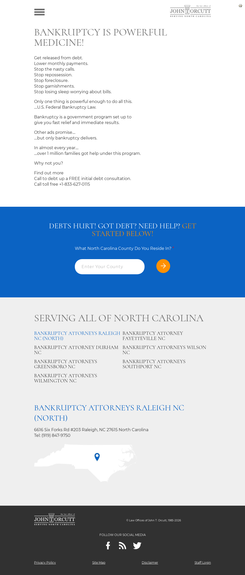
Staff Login (203, 562)
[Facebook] (108, 545)
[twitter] (137, 545)
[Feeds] (122, 545)
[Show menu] (39, 11)
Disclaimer (150, 562)
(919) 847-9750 (56, 435)
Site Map (98, 562)
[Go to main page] (190, 11)
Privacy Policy (45, 562)
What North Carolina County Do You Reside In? (124, 248)
